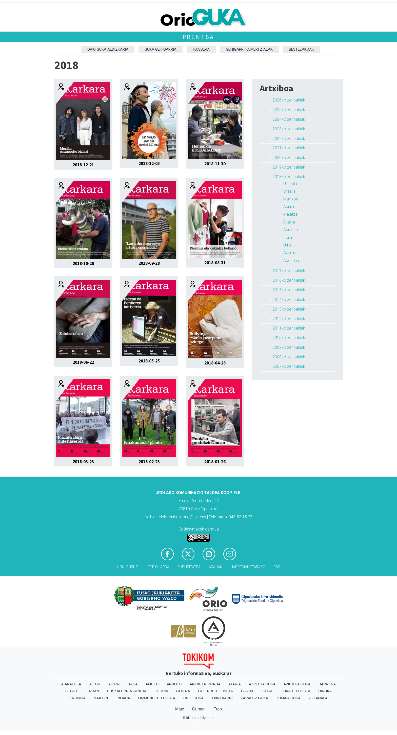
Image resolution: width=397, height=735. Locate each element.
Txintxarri (222, 698)
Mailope (101, 698)
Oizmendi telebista (156, 698)
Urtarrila (290, 183)
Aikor (94, 684)
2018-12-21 (83, 165)
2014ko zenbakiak (288, 299)
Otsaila (289, 191)
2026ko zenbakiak (288, 100)
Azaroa (289, 252)
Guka (268, 691)
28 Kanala (318, 698)
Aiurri (114, 684)
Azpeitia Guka (262, 684)
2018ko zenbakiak (288, 176)
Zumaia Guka (288, 698)
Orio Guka (193, 698)
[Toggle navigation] (57, 17)
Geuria (161, 691)
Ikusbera (201, 49)
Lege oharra (157, 567)
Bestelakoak (301, 49)
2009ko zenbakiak (288, 347)
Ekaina (289, 222)
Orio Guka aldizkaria (107, 49)
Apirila (288, 206)
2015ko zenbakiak (288, 290)
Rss (276, 567)
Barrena (327, 684)
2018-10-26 (83, 263)
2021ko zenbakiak (288, 148)
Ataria (234, 684)
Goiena (183, 691)
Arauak (215, 567)
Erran (93, 691)
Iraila (287, 237)
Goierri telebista (215, 691)
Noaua (123, 698)
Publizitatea (189, 567)
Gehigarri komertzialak (249, 49)
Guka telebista (295, 691)
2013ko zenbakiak (288, 309)
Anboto (174, 684)
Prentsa (199, 37)
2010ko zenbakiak (288, 337)
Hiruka (325, 691)
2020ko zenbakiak (288, 157)
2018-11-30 (215, 164)
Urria (287, 245)
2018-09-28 (149, 263)
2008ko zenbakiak (288, 357)
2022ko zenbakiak (288, 138)
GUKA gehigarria (160, 49)
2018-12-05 (149, 163)
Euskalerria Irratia (126, 691)
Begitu (71, 691)
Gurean (199, 709)
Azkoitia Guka (297, 684)
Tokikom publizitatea (198, 718)
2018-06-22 (83, 362)
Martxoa (290, 199)
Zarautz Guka (254, 698)
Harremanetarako (247, 567)
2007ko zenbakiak (288, 366)
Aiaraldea (71, 684)
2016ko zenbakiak (288, 280)
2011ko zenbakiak (288, 328)
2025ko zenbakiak (288, 109)
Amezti (152, 684)
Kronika (78, 698)
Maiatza (290, 214)
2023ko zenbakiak (288, 129)
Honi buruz (127, 567)
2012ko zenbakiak (288, 318)
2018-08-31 (215, 263)
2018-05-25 (149, 361)
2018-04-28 (215, 363)
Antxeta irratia (205, 684)
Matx (179, 709)
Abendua (291, 260)
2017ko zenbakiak (288, 271)
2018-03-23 (83, 461)
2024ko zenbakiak (288, 119)
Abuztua (290, 229)
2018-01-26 (215, 461)
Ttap (218, 709)
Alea (132, 684)
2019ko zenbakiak (288, 167)
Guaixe (247, 691)
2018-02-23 (149, 461)
